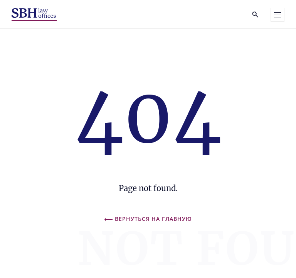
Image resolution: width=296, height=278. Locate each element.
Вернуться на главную (148, 218)
